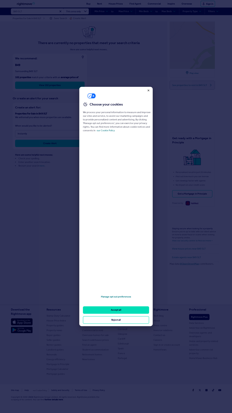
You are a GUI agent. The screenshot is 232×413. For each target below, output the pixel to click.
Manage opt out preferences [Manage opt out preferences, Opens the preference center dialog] (116, 296)
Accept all (116, 310)
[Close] (148, 90)
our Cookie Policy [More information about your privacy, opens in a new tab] (106, 130)
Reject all (116, 319)
